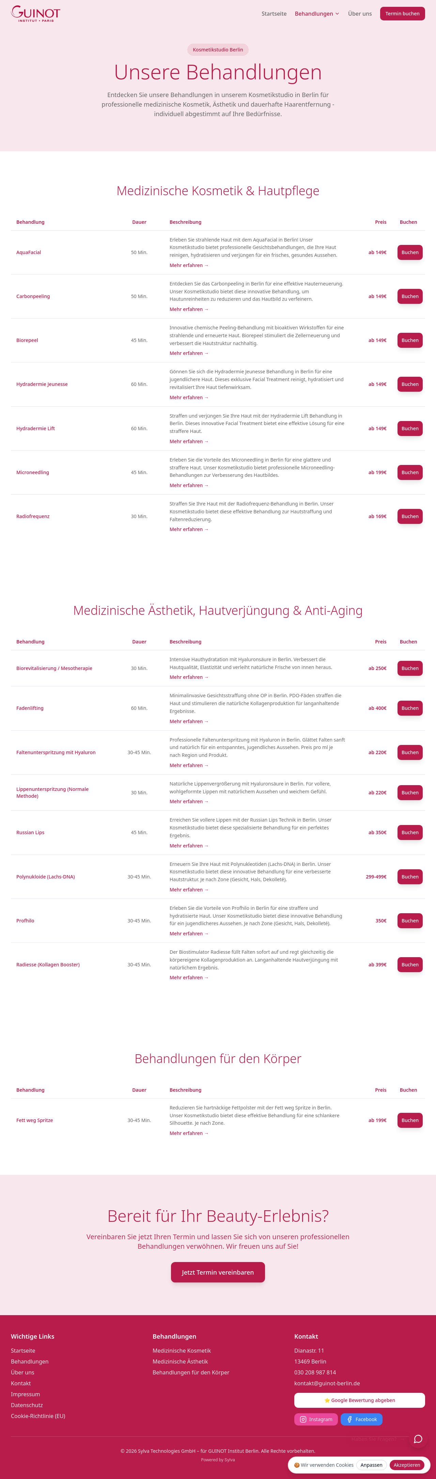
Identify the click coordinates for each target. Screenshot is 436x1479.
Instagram (316, 1419)
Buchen (410, 252)
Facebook (361, 1419)
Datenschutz (27, 1405)
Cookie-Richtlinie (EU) (38, 1416)
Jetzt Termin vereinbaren (218, 1272)
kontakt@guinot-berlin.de (327, 1383)
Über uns (360, 13)
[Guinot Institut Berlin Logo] (35, 13)
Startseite (274, 13)
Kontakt (21, 1383)
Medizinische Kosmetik (182, 1350)
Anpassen (372, 1465)
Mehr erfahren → (189, 265)
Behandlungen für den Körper (191, 1372)
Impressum (25, 1394)
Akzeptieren (407, 1465)
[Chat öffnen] (418, 1438)
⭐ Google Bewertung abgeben (359, 1400)
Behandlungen (317, 13)
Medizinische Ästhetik (180, 1361)
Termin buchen (403, 13)
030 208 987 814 (315, 1372)
